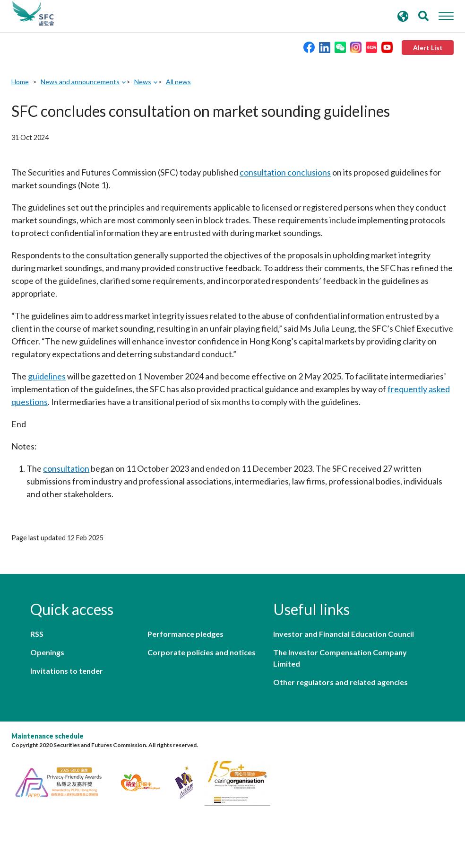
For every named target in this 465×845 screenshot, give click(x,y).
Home (20, 82)
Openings (47, 652)
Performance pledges (185, 633)
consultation (66, 468)
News (142, 82)
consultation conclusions (285, 172)
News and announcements (80, 82)
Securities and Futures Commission (33, 13)
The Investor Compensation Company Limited (340, 658)
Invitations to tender (66, 670)
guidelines (47, 376)
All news (178, 82)
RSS (36, 633)
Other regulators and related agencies (340, 682)
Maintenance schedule (47, 736)
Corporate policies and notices (201, 652)
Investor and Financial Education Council (343, 633)
